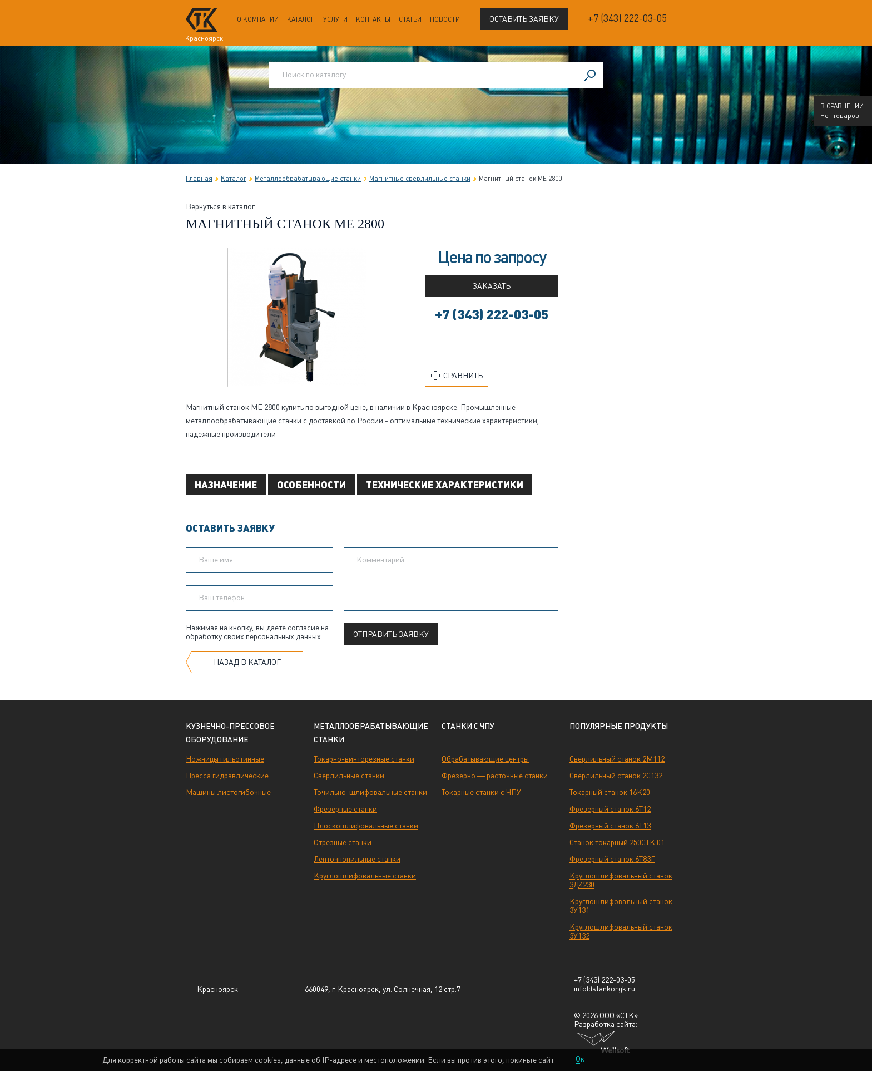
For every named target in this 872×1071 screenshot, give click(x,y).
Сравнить (457, 375)
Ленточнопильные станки (357, 859)
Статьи (410, 19)
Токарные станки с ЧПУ (481, 792)
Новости (445, 19)
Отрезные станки (342, 842)
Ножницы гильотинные (225, 758)
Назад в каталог (247, 662)
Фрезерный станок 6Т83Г (612, 859)
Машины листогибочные (228, 792)
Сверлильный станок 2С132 (615, 775)
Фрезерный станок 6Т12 (610, 809)
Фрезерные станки (345, 809)
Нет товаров (839, 116)
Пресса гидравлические (227, 775)
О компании (258, 19)
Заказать (492, 286)
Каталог (301, 19)
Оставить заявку (524, 18)
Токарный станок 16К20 (609, 792)
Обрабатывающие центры (485, 758)
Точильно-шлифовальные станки (370, 792)
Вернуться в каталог (220, 206)
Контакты (373, 19)
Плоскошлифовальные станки (366, 825)
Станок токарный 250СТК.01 (617, 842)
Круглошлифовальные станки (365, 875)
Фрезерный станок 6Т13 (610, 825)
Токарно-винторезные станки (364, 758)
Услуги (335, 19)
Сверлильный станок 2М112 (617, 758)
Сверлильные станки (349, 775)
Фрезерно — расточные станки (495, 775)
